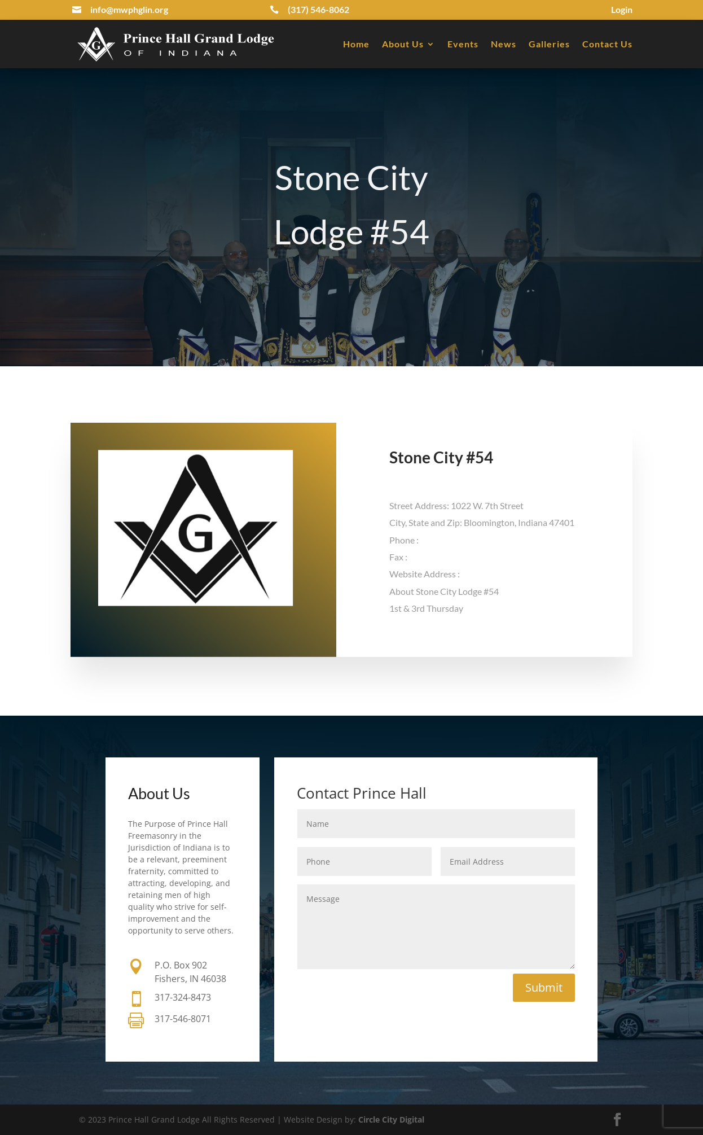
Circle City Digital (391, 1119)
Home (356, 43)
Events (462, 43)
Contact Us (607, 43)
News (503, 43)
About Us (403, 43)
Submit (544, 987)
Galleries (549, 43)
